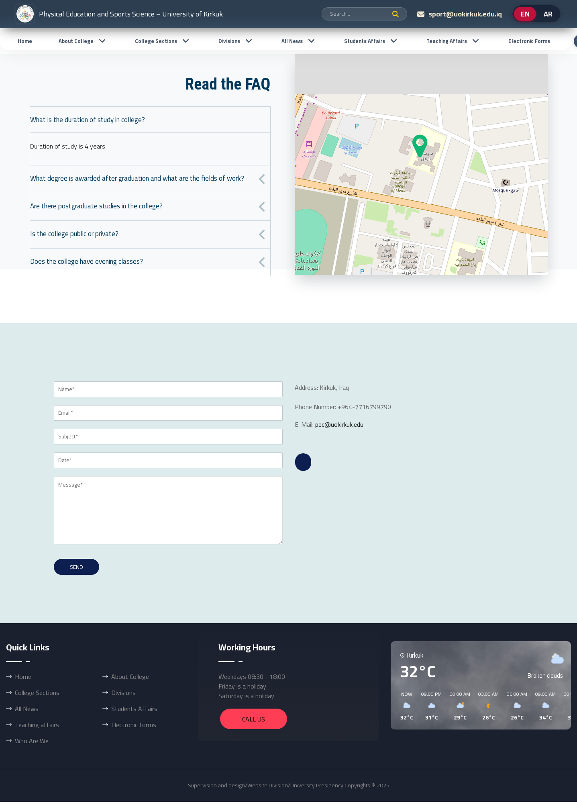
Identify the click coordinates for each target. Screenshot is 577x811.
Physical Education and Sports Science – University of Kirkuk (119, 14)
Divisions (229, 41)
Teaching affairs (446, 41)
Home (25, 41)
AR (548, 13)
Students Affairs (364, 41)
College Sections (156, 41)
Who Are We (32, 741)
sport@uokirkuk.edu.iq (465, 13)
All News (292, 41)
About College (76, 41)
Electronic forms (529, 41)
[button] (404, 706)
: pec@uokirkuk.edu (337, 424)
